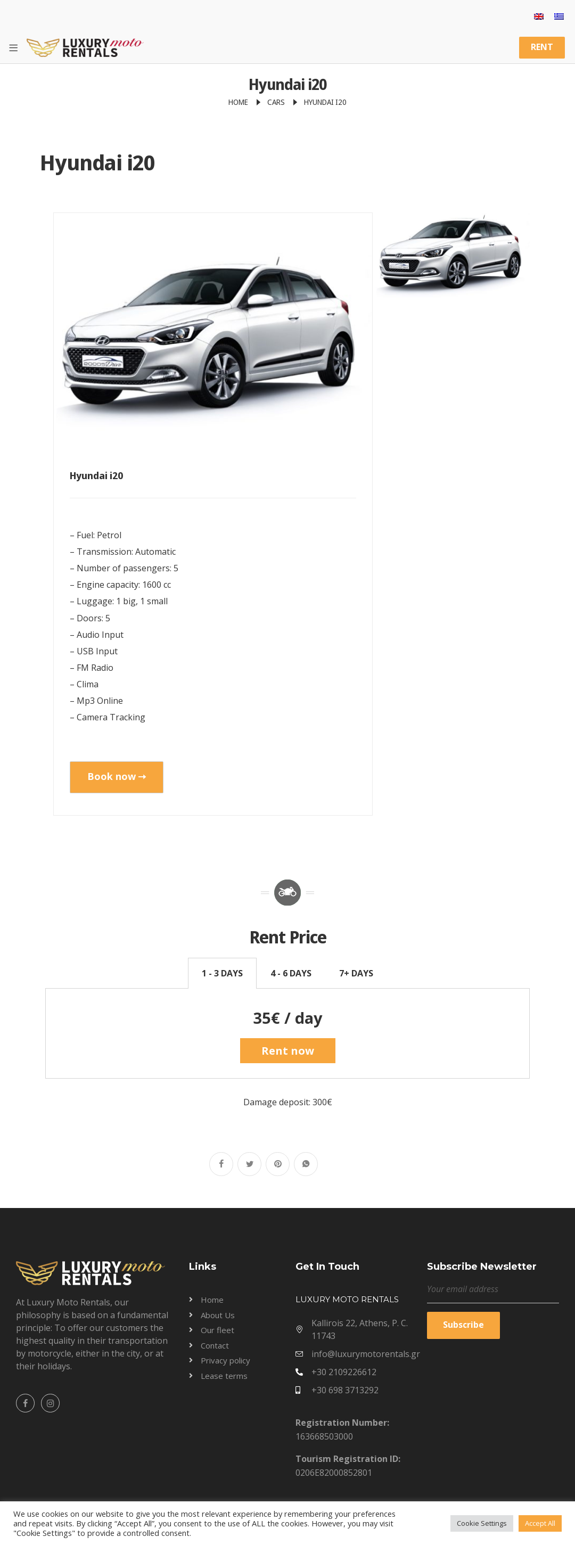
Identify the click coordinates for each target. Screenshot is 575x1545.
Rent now (287, 1050)
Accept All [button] (540, 1523)
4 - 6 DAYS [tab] (290, 973)
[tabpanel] (287, 1034)
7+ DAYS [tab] (356, 973)
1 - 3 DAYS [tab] (222, 973)
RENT (542, 47)
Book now (116, 776)
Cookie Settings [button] (482, 1523)
